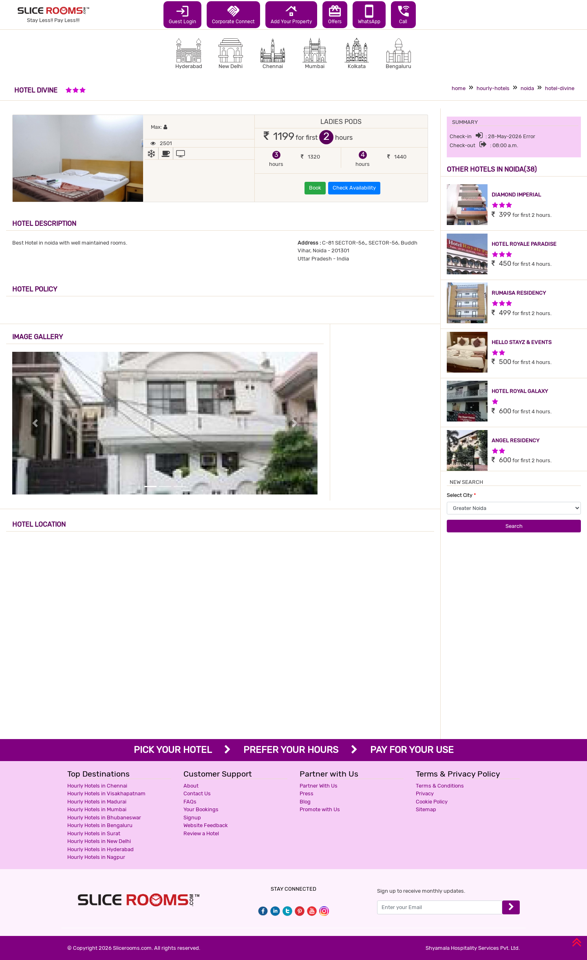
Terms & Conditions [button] (440, 786)
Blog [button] (305, 802)
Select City (461, 495)
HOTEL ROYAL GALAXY (520, 391)
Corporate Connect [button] (233, 14)
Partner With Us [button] (319, 786)
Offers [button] (335, 14)
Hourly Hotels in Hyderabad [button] (100, 849)
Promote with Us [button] (320, 809)
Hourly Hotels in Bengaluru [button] (99, 825)
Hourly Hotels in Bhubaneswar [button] (104, 817)
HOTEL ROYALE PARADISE (524, 244)
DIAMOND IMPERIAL (516, 195)
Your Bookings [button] (200, 809)
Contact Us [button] (197, 793)
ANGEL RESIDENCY (515, 440)
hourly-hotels (493, 88)
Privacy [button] (425, 793)
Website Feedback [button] (205, 825)
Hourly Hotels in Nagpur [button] (96, 857)
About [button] (191, 786)
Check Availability (354, 188)
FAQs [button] (189, 802)
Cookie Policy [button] (432, 802)
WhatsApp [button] (369, 14)
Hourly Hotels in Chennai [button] (97, 786)
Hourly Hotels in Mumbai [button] (96, 809)
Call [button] (403, 14)
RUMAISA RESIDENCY (519, 293)
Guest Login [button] (182, 14)
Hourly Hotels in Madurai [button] (96, 802)
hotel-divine (559, 88)
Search (514, 526)
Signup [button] (192, 817)
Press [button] (306, 793)
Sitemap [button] (426, 809)
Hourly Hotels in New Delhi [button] (99, 841)
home (459, 88)
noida (527, 88)
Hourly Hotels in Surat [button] (93, 833)
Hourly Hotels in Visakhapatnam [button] (106, 793)
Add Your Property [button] (291, 14)
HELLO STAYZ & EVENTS (522, 342)
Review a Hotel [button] (201, 833)
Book (315, 188)
